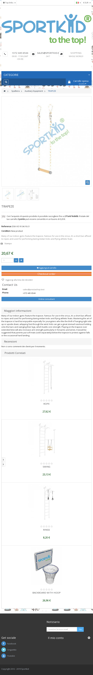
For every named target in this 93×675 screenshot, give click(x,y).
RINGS (46, 529)
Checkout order (46, 274)
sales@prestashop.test (33, 289)
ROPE (46, 403)
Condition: (6, 231)
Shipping (75, 52)
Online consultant (46, 299)
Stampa (8, 243)
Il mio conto (56, 638)
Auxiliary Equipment (34, 91)
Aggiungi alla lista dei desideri (19, 279)
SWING (46, 466)
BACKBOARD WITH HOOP (46, 592)
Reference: (6, 226)
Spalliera (15, 91)
